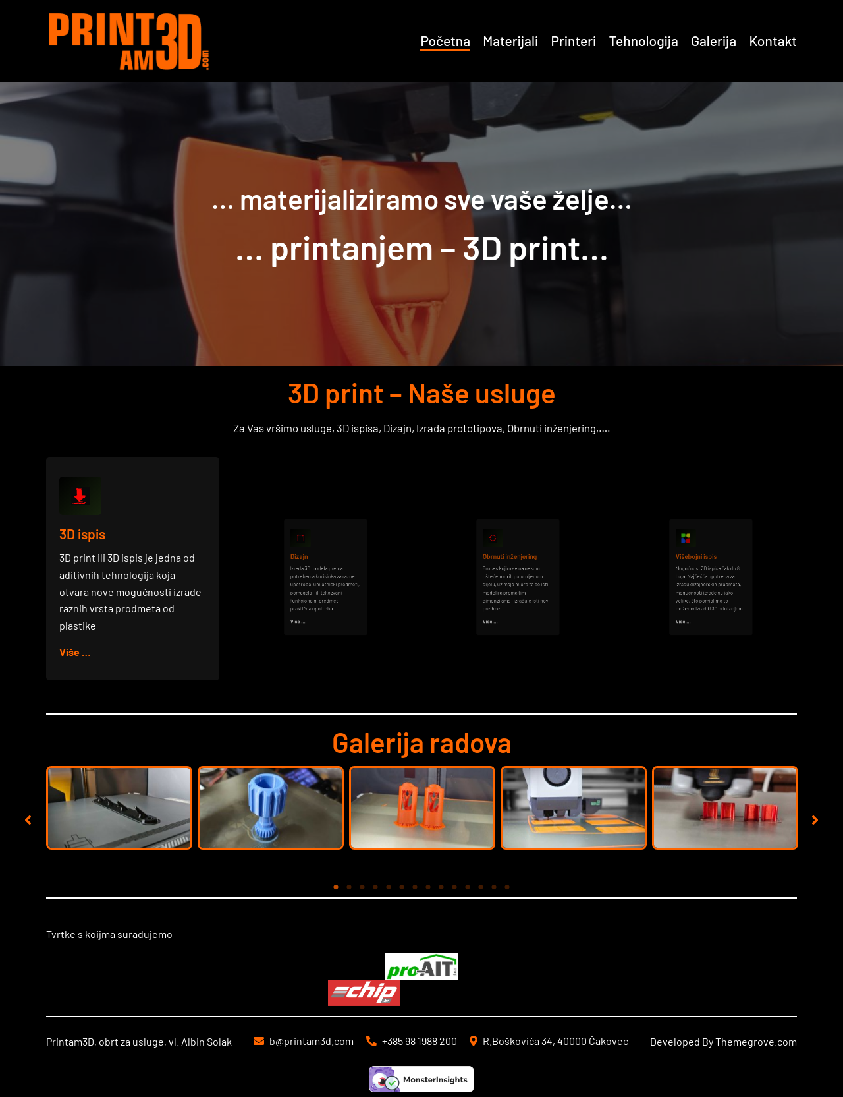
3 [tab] (362, 887)
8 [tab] (428, 887)
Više (70, 651)
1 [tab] (335, 887)
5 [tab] (388, 887)
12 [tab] (480, 887)
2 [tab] (349, 887)
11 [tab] (467, 887)
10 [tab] (454, 887)
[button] (28, 820)
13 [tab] (494, 887)
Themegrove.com (756, 1041)
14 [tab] (507, 887)
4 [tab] (375, 887)
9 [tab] (441, 887)
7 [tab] (415, 887)
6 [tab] (401, 887)
